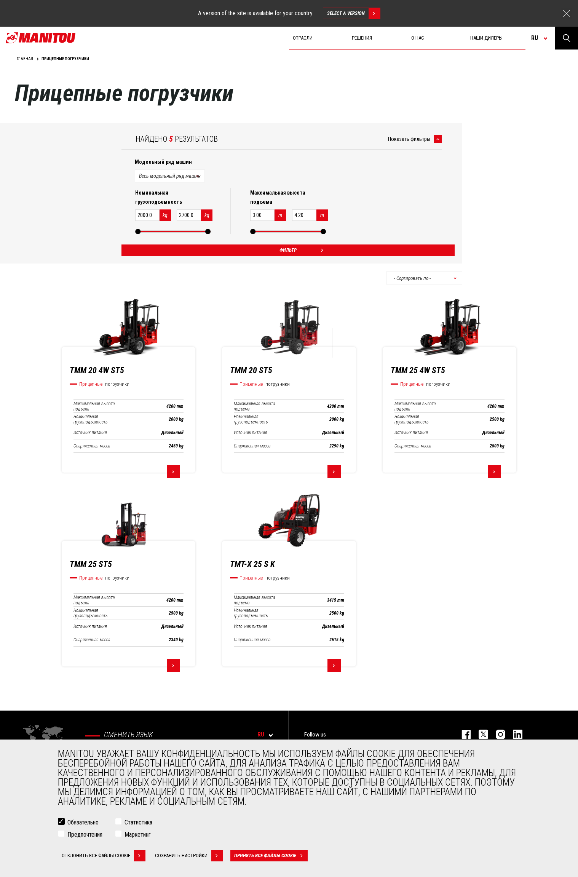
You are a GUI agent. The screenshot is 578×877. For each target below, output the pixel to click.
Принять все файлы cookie (271, 855)
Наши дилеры (486, 38)
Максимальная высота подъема (94, 406)
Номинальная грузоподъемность (90, 419)
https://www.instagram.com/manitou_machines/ (496, 734)
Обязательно (83, 822)
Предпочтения (84, 834)
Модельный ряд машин (163, 162)
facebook (462, 734)
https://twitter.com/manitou (479, 734)
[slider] (138, 231)
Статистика (138, 822)
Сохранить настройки (189, 855)
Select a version (353, 13)
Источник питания (90, 432)
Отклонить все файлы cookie (103, 855)
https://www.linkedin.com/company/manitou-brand (513, 734)
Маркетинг (138, 834)
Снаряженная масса (91, 446)
